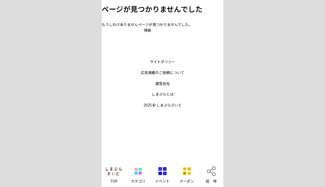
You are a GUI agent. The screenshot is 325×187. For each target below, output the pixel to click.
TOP (113, 181)
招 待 (211, 181)
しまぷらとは (163, 94)
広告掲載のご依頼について (162, 72)
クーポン (186, 181)
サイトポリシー (162, 61)
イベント (162, 181)
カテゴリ (138, 181)
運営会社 (162, 83)
